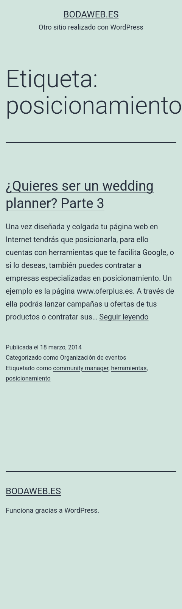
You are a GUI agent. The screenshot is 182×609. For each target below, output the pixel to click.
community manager (80, 368)
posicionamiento (28, 378)
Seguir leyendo (123, 316)
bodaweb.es (91, 14)
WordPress (80, 510)
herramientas (129, 368)
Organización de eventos (93, 357)
